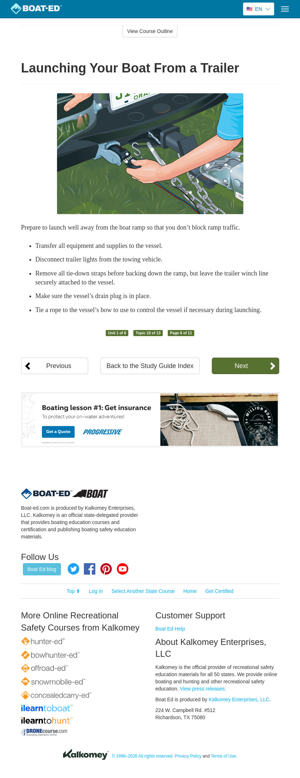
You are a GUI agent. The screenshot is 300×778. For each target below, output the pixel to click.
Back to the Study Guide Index (150, 365)
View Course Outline (150, 31)
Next (241, 365)
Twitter (73, 569)
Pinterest (106, 569)
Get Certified (219, 591)
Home (189, 591)
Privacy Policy (188, 756)
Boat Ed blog (42, 569)
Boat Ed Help (170, 629)
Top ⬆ (73, 591)
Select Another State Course (143, 591)
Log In (96, 591)
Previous (58, 365)
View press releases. (203, 689)
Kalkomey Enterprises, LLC (239, 699)
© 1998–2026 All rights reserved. (143, 756)
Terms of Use (223, 756)
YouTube (122, 569)
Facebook (89, 569)
